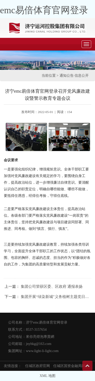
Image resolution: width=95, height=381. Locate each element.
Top (87, 366)
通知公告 (67, 75)
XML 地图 (47, 376)
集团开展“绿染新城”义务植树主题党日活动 (56, 297)
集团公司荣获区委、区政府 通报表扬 (52, 286)
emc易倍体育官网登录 (44, 10)
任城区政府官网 (37, 366)
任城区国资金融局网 (69, 366)
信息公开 (81, 75)
